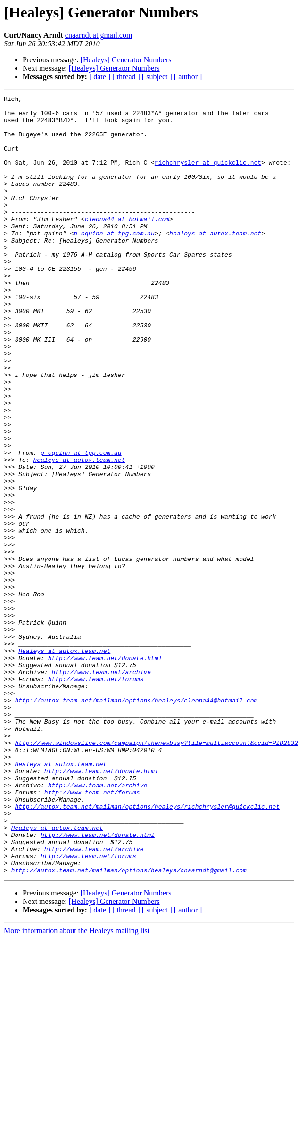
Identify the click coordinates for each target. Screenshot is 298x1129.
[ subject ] (157, 77)
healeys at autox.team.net (215, 261)
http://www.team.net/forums (96, 796)
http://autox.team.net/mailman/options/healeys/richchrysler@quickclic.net (147, 949)
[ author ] (188, 77)
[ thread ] (126, 77)
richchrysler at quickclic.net (208, 176)
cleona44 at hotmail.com (127, 244)
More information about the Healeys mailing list (76, 1086)
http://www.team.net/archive (101, 788)
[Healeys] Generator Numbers (126, 60)
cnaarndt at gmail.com (98, 35)
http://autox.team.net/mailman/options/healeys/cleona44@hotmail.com (136, 822)
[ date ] (99, 77)
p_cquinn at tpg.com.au (114, 261)
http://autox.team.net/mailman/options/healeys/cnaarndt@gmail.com (129, 1025)
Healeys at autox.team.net (64, 762)
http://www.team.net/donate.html (105, 771)
